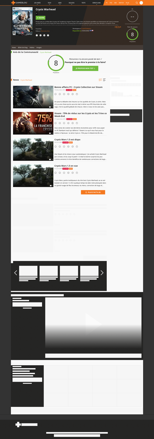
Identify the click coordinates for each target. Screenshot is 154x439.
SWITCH (121, 3)
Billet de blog (22, 47)
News (14, 47)
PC (107, 3)
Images (39, 47)
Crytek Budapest (86, 28)
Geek (59, 3)
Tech (49, 3)
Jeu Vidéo (37, 3)
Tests (83, 3)
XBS (115, 3)
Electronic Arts (45, 31)
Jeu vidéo (69, 90)
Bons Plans (97, 3)
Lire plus (118, 27)
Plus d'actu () (93, 192)
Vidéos (32, 47)
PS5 (111, 3)
